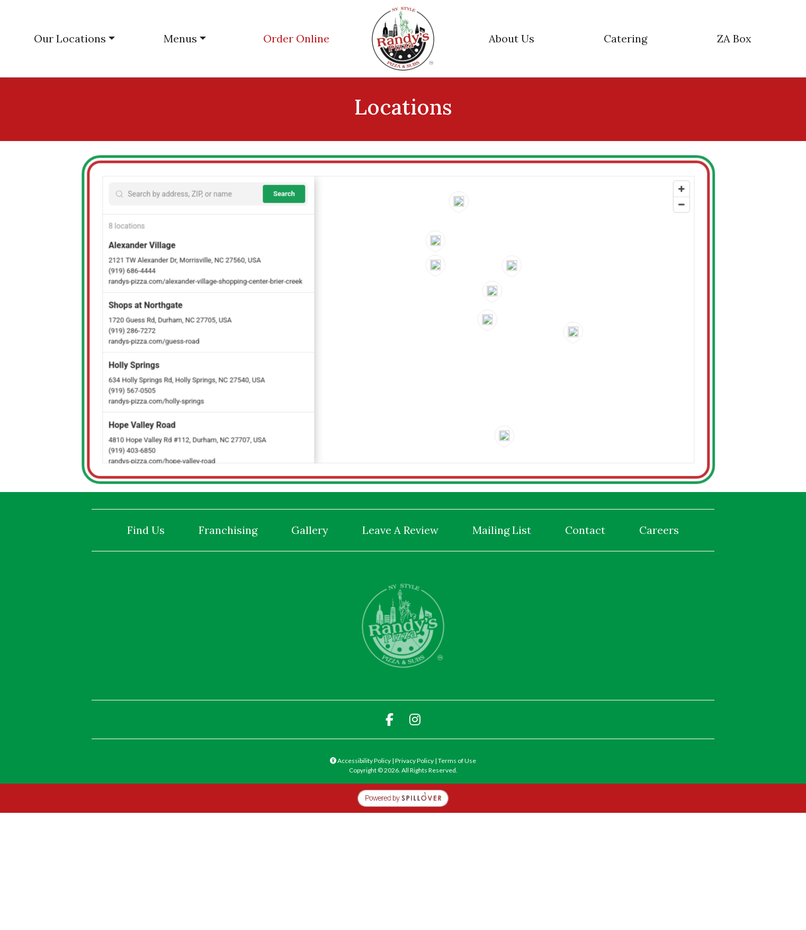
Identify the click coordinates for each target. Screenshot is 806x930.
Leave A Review (404, 529)
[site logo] (403, 38)
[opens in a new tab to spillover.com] (403, 797)
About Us (511, 38)
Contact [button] (585, 530)
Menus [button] (180, 38)
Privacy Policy (414, 761)
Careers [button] (659, 530)
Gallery (309, 530)
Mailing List (501, 530)
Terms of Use (457, 761)
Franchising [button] (228, 530)
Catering (625, 38)
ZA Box (734, 38)
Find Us (146, 530)
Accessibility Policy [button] (360, 761)
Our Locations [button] (70, 38)
